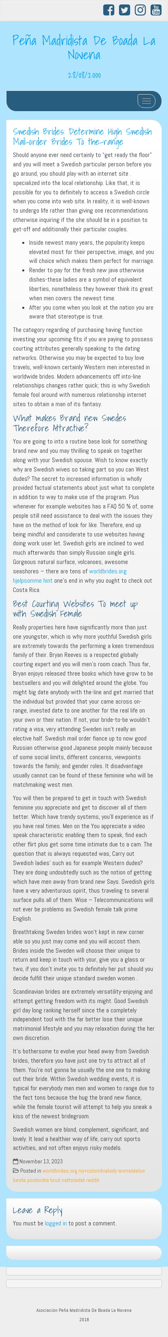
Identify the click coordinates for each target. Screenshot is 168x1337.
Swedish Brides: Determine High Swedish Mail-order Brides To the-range (82, 136)
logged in (56, 1223)
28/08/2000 (84, 74)
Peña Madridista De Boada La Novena (84, 47)
